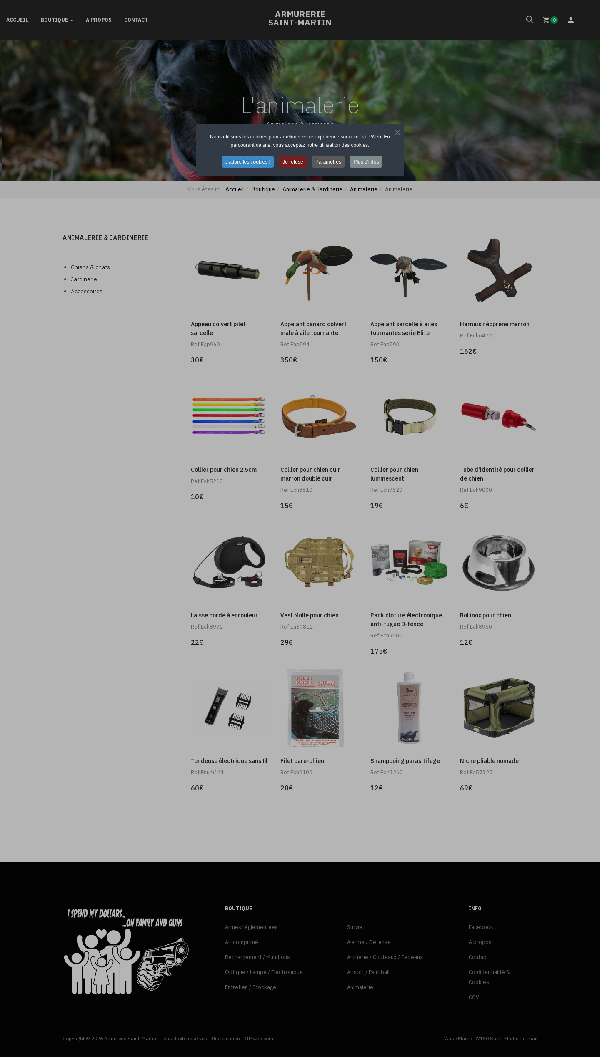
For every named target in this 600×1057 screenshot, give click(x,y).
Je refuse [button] (292, 162)
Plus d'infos (366, 162)
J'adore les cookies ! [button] (247, 162)
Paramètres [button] (328, 162)
